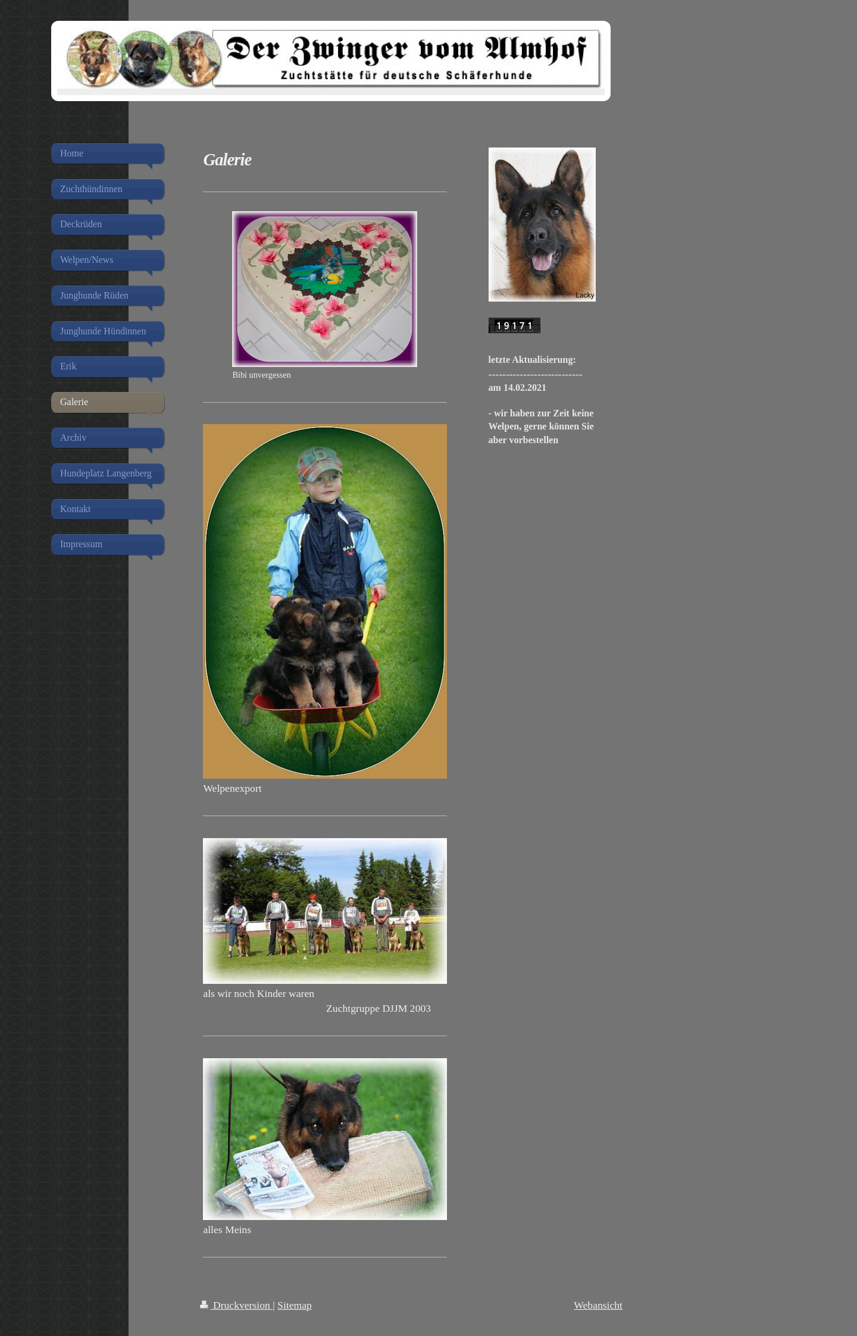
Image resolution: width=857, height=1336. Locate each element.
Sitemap (294, 1305)
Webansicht (598, 1305)
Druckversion (236, 1305)
